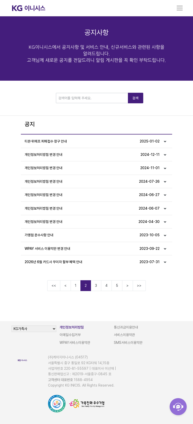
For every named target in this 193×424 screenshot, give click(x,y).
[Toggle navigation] (179, 8)
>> (139, 286)
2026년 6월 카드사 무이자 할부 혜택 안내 (92, 262)
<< (54, 286)
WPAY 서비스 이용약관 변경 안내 (92, 248)
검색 (135, 98)
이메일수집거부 (70, 335)
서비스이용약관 (124, 335)
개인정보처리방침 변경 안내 (92, 154)
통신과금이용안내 (126, 327)
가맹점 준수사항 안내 (92, 235)
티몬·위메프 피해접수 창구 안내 (92, 141)
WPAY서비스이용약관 (75, 343)
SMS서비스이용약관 (128, 343)
